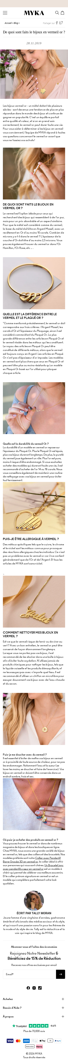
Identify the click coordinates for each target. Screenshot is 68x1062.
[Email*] (29, 974)
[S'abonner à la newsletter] (60, 974)
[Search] (57, 13)
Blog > (17, 23)
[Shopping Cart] (63, 13)
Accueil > (9, 23)
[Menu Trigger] (5, 13)
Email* (9, 974)
